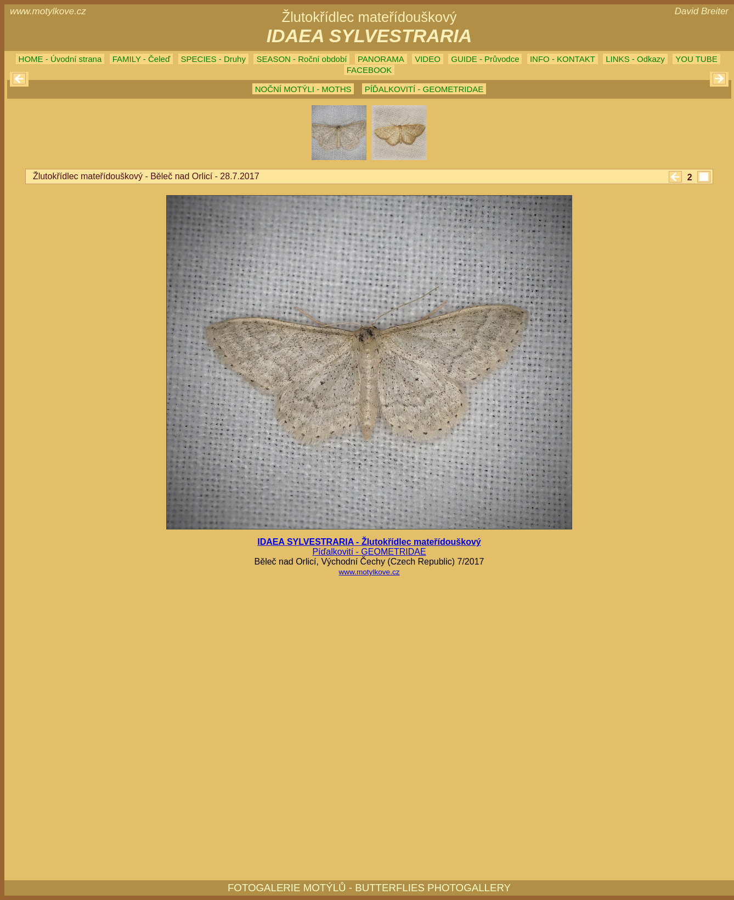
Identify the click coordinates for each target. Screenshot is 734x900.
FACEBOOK (369, 70)
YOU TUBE (696, 59)
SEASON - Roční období (301, 59)
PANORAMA (381, 59)
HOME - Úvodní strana (60, 59)
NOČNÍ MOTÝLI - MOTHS (303, 89)
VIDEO (428, 59)
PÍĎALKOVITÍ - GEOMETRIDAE (424, 89)
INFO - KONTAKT (562, 59)
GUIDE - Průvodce (485, 59)
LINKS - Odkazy (635, 59)
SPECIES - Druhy (213, 59)
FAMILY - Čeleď (141, 59)
